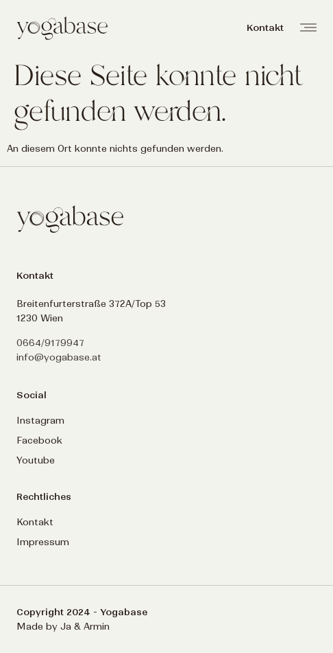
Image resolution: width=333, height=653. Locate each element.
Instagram (40, 420)
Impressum (42, 542)
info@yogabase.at (58, 357)
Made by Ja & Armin (63, 626)
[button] (265, 28)
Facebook (39, 440)
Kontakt (34, 522)
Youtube (35, 460)
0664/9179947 (50, 343)
